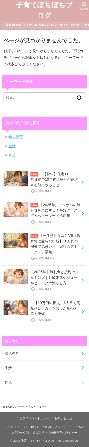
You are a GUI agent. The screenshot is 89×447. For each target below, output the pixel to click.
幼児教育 (15, 137)
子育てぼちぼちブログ (44, 10)
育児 (12, 155)
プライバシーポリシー (34, 418)
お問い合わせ (63, 418)
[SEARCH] (84, 6)
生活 (12, 146)
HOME (10, 406)
